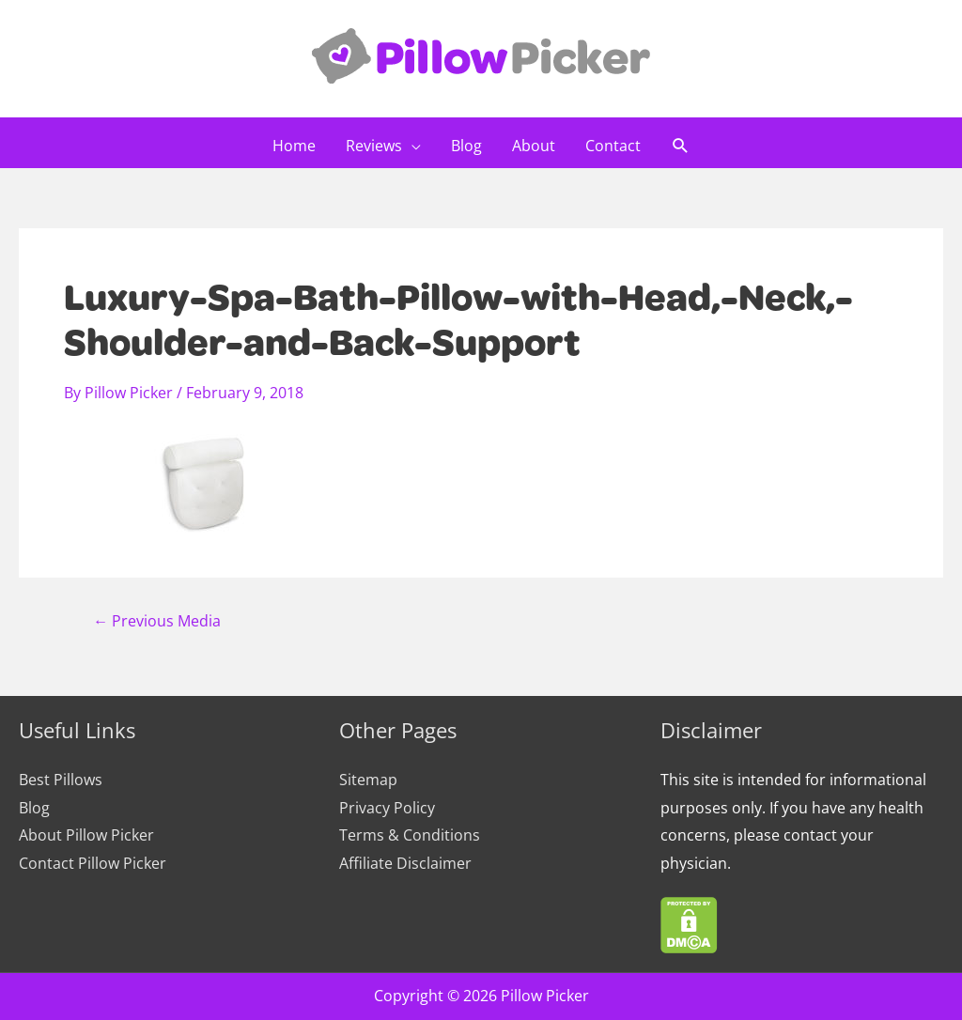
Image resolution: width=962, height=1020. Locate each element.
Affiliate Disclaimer (405, 863)
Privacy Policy (387, 807)
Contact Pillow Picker (92, 863)
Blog (34, 807)
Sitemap (368, 779)
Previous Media (157, 620)
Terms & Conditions (409, 835)
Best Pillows (60, 779)
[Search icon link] (680, 146)
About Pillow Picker (86, 835)
